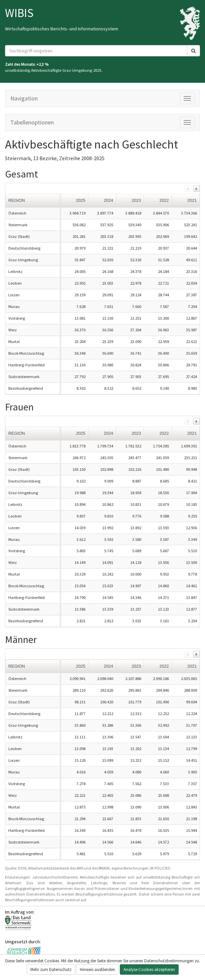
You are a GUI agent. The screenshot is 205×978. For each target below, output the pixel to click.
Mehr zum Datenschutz (50, 969)
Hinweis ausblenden (97, 969)
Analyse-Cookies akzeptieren (149, 969)
